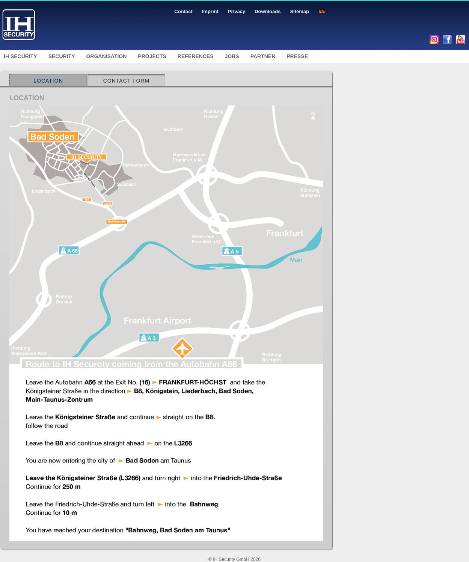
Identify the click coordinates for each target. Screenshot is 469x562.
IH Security (20, 56)
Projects (152, 56)
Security (61, 56)
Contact (183, 11)
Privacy (236, 11)
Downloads (267, 11)
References (196, 56)
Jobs (232, 56)
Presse (297, 56)
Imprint (210, 11)
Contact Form (126, 81)
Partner (263, 56)
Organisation (106, 56)
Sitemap (299, 11)
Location (48, 81)
